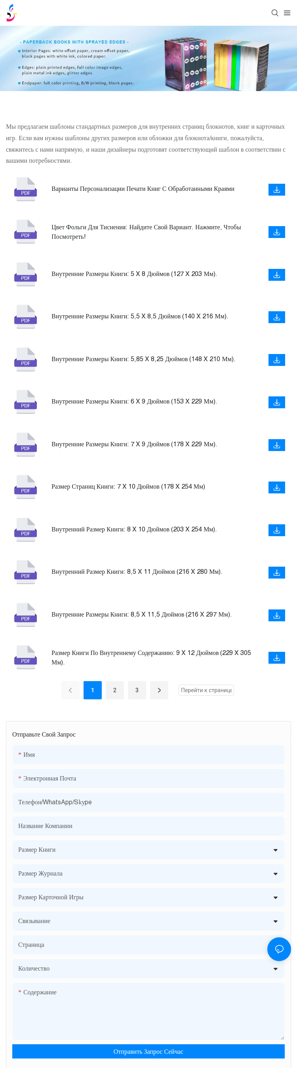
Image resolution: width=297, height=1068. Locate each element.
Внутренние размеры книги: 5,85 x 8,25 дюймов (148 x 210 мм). (143, 358)
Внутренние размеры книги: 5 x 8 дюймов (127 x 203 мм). (134, 273)
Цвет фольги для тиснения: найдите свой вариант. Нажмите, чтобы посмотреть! (146, 231)
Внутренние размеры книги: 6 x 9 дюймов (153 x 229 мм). (134, 401)
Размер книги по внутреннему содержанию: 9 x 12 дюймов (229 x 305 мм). (151, 657)
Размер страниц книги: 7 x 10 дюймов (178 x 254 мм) (128, 486)
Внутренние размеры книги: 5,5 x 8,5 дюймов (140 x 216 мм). (139, 316)
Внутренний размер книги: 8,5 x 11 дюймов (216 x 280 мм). (137, 571)
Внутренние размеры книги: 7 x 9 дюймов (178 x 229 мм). (134, 443)
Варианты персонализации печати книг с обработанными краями (142, 188)
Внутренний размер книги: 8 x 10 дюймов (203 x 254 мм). (134, 529)
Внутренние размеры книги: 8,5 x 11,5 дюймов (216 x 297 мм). (141, 614)
